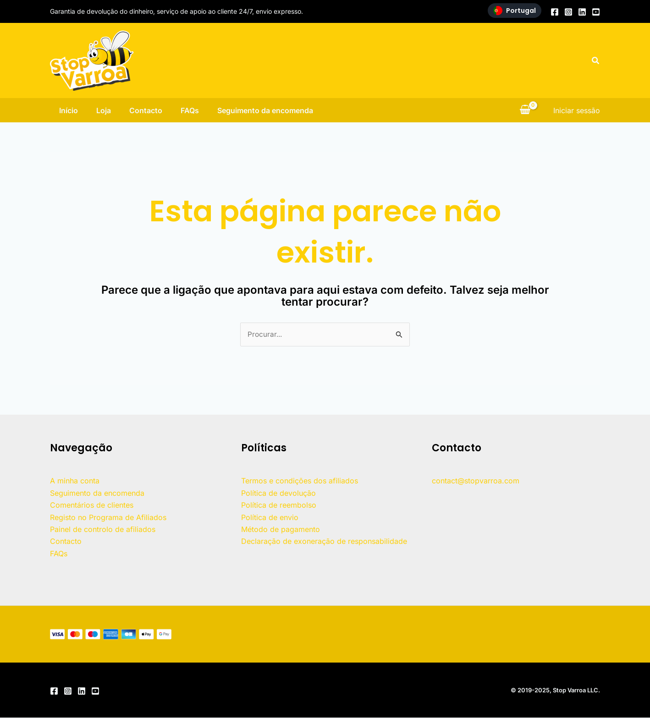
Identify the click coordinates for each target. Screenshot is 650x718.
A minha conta (74, 481)
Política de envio (269, 517)
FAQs (191, 110)
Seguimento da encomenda (271, 110)
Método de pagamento (280, 529)
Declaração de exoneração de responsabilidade (324, 541)
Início (59, 110)
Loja (98, 110)
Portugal (514, 10)
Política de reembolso (278, 505)
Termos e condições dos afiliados (299, 481)
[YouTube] (596, 12)
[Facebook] (555, 12)
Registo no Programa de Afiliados (108, 517)
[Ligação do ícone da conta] (576, 110)
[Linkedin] (582, 12)
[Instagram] (568, 12)
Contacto (143, 110)
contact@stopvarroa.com (475, 481)
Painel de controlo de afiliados (102, 529)
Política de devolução (278, 493)
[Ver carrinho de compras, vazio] (524, 110)
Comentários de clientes (91, 505)
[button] (596, 60)
